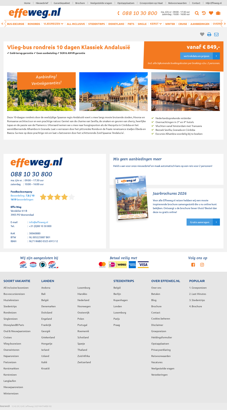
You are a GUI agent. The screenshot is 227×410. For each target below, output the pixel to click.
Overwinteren (11, 349)
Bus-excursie (15, 24)
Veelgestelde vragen (101, 3)
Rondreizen (10, 312)
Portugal (82, 324)
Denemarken (48, 306)
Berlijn (117, 293)
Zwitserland (84, 362)
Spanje (81, 343)
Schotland (83, 337)
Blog (153, 300)
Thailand (82, 349)
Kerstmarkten (11, 368)
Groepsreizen (158, 331)
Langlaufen (10, 380)
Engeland (46, 318)
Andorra (45, 287)
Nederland (83, 300)
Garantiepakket (62, 3)
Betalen (155, 293)
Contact (196, 3)
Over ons (156, 287)
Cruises (8, 337)
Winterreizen (11, 393)
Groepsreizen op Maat (151, 3)
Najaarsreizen (11, 355)
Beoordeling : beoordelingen (22, 197)
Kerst (156, 23)
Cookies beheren (160, 318)
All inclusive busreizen (16, 287)
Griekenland (48, 337)
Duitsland (46, 312)
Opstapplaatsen (125, 3)
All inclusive (76, 24)
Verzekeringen (159, 374)
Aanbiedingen (199, 24)
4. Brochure (195, 306)
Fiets (131, 24)
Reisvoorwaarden (177, 3)
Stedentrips (96, 24)
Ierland (45, 349)
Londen (118, 306)
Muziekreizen (11, 300)
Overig (219, 23)
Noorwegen (84, 306)
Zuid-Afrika (83, 355)
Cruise (182, 24)
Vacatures (156, 362)
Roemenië (83, 331)
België (45, 300)
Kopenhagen (121, 300)
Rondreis (34, 24)
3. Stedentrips (197, 300)
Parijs (117, 318)
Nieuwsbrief (42, 3)
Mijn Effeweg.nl (214, 3)
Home (27, 3)
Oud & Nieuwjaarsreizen (17, 331)
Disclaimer (157, 324)
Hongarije (46, 343)
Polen (80, 318)
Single (142, 24)
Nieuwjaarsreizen (13, 387)
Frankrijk (46, 324)
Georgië (45, 331)
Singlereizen (11, 318)
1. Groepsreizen (198, 287)
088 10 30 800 (137, 13)
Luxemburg (120, 312)
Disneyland (116, 24)
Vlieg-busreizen (12, 343)
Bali (43, 293)
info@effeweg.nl (38, 222)
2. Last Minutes (197, 293)
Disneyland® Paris (14, 324)
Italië (44, 362)
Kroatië (45, 368)
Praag (117, 324)
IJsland (45, 355)
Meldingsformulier (161, 337)
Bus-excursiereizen (14, 293)
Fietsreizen (10, 362)
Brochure (80, 3)
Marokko (82, 293)
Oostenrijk (83, 312)
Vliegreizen (53, 23)
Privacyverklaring (161, 349)
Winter (170, 24)
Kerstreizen (10, 374)
